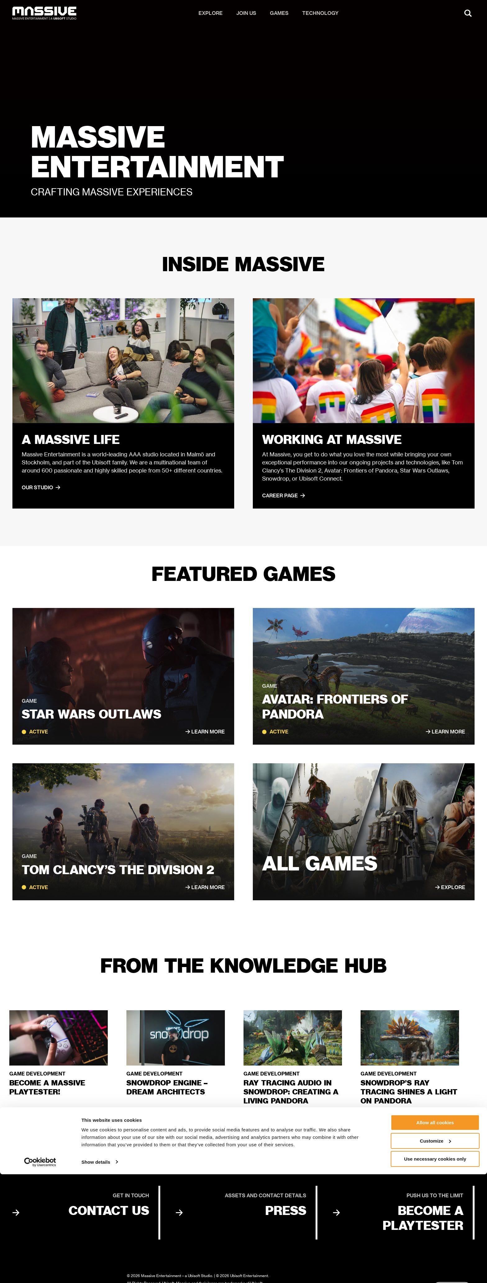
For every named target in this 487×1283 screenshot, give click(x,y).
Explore (210, 15)
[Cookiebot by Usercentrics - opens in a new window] (40, 1271)
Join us (246, 15)
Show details (95, 1270)
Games (279, 15)
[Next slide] (471, 1123)
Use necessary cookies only (435, 1267)
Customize (435, 1249)
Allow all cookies (435, 1231)
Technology (320, 15)
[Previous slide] (449, 1123)
